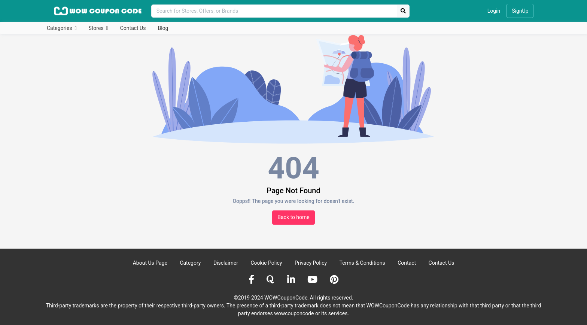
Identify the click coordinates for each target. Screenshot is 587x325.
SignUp (520, 11)
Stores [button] (97, 28)
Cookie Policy (266, 263)
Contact (407, 263)
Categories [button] (60, 28)
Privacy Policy (311, 263)
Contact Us (133, 28)
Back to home (293, 217)
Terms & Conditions (362, 263)
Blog (163, 28)
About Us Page (150, 263)
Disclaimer (225, 263)
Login (494, 11)
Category (190, 263)
